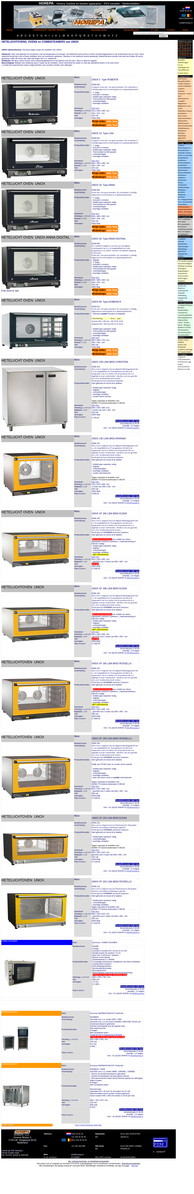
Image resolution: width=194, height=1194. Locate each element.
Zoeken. (163, 36)
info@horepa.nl (132, 428)
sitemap (134, 1166)
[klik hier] (95, 108)
